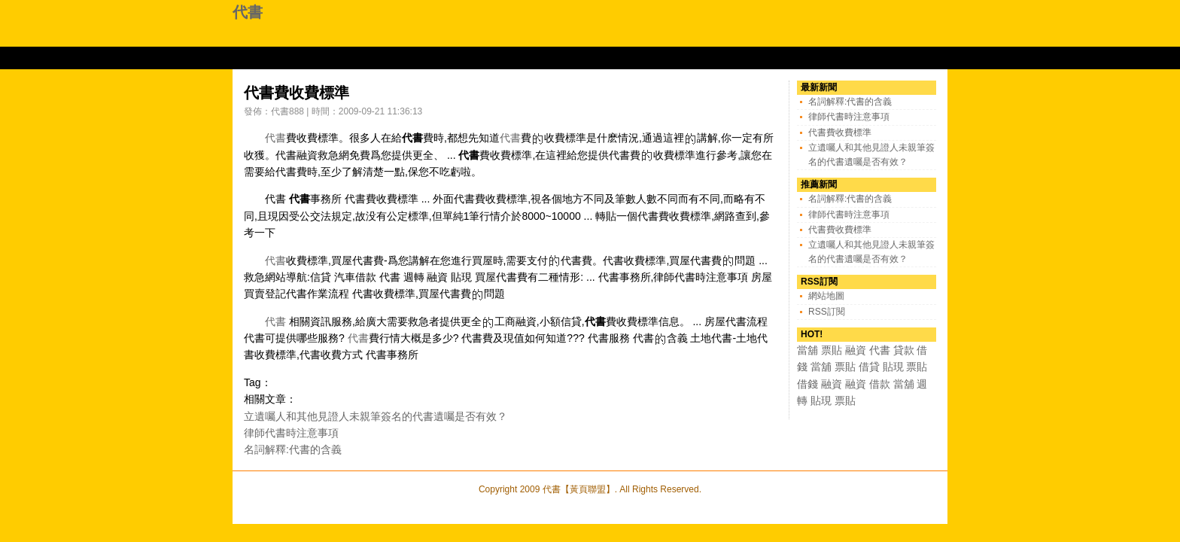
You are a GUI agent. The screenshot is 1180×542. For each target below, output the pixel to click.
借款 (879, 384)
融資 (855, 350)
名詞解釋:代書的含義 (293, 449)
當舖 (807, 350)
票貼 (831, 350)
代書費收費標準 (839, 132)
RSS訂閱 (826, 311)
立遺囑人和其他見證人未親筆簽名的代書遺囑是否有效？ (375, 416)
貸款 (903, 350)
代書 (248, 12)
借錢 (807, 384)
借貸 (869, 367)
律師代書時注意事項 (291, 433)
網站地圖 (826, 296)
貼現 (893, 367)
